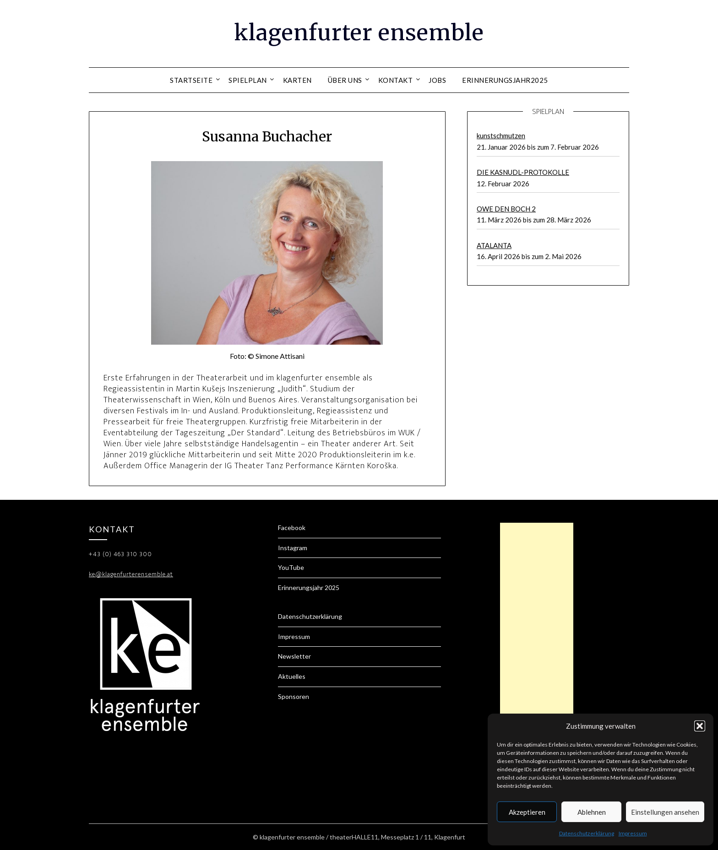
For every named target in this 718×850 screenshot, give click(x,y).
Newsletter (294, 656)
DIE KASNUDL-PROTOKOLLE (523, 172)
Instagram (292, 548)
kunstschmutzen (501, 135)
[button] (699, 726)
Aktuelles (291, 676)
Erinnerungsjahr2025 (505, 80)
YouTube (291, 567)
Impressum (633, 833)
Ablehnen (591, 812)
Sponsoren (293, 696)
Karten (297, 80)
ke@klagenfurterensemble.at (131, 574)
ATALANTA (494, 245)
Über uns (345, 80)
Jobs (437, 80)
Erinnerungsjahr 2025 (308, 587)
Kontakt (395, 80)
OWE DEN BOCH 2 (506, 209)
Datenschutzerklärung (586, 833)
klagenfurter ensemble (359, 32)
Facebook (291, 527)
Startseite (191, 80)
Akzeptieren (527, 812)
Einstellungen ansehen (665, 812)
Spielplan (247, 80)
